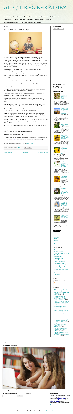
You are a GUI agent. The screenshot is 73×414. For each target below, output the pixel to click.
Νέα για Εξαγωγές (17, 16)
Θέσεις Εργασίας (58, 254)
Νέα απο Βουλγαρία (58, 258)
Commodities (57, 274)
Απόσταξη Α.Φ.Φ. (8, 19)
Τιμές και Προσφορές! (55, 404)
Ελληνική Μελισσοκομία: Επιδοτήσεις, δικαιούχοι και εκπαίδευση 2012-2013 (65, 150)
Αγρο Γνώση (57, 249)
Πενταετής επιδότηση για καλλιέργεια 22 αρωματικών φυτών (64, 96)
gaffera (46, 410)
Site (59, 16)
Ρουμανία (56, 243)
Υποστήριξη (53, 16)
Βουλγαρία (56, 237)
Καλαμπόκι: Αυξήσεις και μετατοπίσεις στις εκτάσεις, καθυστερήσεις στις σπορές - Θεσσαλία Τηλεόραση (60, 298)
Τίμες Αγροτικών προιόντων (60, 272)
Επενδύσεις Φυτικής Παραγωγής (43, 19)
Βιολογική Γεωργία (28, 16)
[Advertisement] (61, 56)
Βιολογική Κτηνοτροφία (42, 16)
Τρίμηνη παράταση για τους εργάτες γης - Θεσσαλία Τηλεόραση (60, 308)
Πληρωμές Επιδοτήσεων (59, 261)
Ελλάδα (55, 238)
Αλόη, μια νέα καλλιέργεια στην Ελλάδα (64, 124)
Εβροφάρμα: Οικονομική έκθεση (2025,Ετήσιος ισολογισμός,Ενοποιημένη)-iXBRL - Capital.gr (61, 334)
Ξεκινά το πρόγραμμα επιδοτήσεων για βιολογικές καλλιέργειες (64, 164)
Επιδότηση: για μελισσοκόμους (64, 177)
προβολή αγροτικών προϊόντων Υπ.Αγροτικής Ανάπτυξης (61, 265)
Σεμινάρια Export (58, 271)
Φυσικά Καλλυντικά (20, 19)
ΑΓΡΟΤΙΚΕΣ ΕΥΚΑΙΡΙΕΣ (35, 7)
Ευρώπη (56, 240)
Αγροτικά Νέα (7, 16)
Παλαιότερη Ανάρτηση (43, 152)
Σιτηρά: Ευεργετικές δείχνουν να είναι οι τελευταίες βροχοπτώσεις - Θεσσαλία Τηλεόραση (61, 312)
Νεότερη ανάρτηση (8, 152)
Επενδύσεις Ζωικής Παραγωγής (11, 22)
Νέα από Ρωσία (57, 259)
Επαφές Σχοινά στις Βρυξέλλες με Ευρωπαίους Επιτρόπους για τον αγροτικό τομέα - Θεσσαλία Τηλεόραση (61, 303)
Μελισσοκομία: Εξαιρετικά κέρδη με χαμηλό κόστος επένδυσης (65, 137)
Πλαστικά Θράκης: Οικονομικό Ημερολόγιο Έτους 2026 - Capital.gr (60, 329)
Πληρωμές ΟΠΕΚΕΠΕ (59, 263)
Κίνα (55, 242)
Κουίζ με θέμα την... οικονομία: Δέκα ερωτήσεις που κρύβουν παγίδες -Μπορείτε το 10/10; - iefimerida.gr (60, 325)
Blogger (54, 410)
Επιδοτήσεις (30, 19)
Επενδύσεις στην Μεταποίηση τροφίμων (31, 22)
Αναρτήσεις (57, 280)
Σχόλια (56, 283)
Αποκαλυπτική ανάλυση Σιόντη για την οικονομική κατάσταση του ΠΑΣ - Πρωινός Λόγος (61, 320)
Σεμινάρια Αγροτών (58, 267)
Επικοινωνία (29, 143)
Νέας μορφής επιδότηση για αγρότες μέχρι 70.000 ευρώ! (64, 204)
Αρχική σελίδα (25, 152)
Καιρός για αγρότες (58, 256)
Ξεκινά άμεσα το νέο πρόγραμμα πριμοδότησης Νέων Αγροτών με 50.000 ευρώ (65, 111)
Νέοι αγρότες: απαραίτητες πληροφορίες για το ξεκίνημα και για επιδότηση (65, 191)
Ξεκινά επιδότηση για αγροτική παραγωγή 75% (64, 216)
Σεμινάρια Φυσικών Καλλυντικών (61, 269)
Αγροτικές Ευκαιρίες (58, 251)
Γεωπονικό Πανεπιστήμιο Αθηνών (61, 253)
